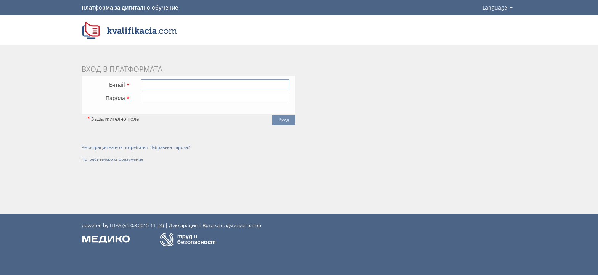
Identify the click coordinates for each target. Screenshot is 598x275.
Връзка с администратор (232, 225)
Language (497, 7)
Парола (117, 98)
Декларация (183, 225)
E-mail (119, 84)
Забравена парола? (170, 147)
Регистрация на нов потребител (115, 147)
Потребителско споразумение (112, 159)
